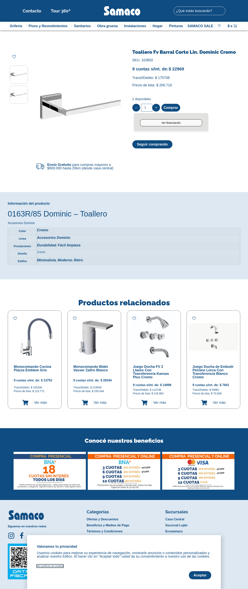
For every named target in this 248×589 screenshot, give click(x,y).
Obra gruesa (108, 26)
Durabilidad (46, 245)
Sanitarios (83, 26)
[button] (10, 468)
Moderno (65, 260)
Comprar (171, 108)
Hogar (158, 26)
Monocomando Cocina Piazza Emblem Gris (32, 368)
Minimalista (46, 260)
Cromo (42, 230)
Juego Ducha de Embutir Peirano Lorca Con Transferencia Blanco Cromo (213, 372)
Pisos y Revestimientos (48, 26)
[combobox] (199, 11)
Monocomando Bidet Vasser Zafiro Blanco (90, 368)
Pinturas (176, 26)
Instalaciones (136, 26)
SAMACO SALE (200, 26)
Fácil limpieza (69, 245)
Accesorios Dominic (54, 238)
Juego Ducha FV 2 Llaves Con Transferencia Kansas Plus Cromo (151, 372)
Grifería (17, 26)
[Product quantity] (146, 108)
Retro (78, 260)
